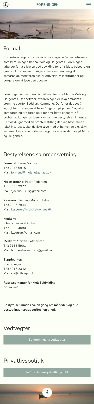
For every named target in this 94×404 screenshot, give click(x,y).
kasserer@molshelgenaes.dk (31, 209)
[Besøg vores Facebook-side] (47, 392)
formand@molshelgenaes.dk (31, 172)
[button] (89, 4)
